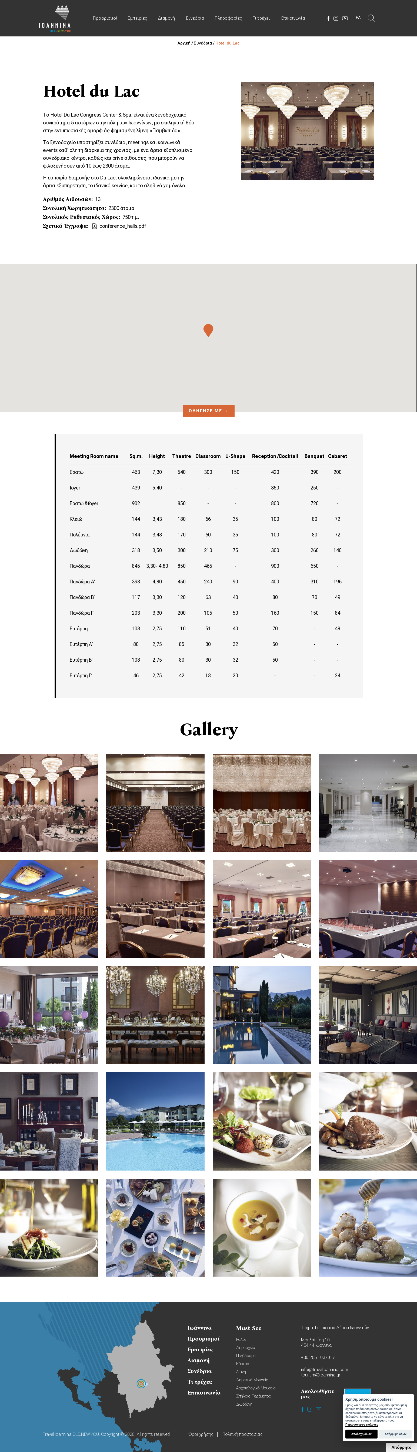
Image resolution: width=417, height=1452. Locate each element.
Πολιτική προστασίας (242, 1434)
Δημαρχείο (245, 1347)
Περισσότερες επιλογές (361, 1424)
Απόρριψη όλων (395, 1434)
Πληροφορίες (228, 18)
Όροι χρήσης (200, 1434)
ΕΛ (358, 17)
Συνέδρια (194, 18)
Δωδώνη (244, 1404)
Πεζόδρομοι (246, 1355)
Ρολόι (241, 1339)
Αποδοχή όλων (361, 1434)
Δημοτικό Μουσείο (252, 1380)
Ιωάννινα (200, 1327)
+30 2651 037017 (318, 1357)
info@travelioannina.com (324, 1369)
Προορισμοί (105, 18)
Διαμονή (166, 18)
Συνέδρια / (204, 43)
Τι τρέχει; (262, 18)
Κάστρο (242, 1363)
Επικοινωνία (293, 18)
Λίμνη (241, 1371)
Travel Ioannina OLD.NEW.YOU (55, 18)
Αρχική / (186, 43)
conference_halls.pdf (122, 226)
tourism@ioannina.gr (320, 1375)
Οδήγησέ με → (209, 410)
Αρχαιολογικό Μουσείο (256, 1388)
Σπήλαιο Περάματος (253, 1396)
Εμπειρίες (137, 18)
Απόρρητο (402, 1447)
